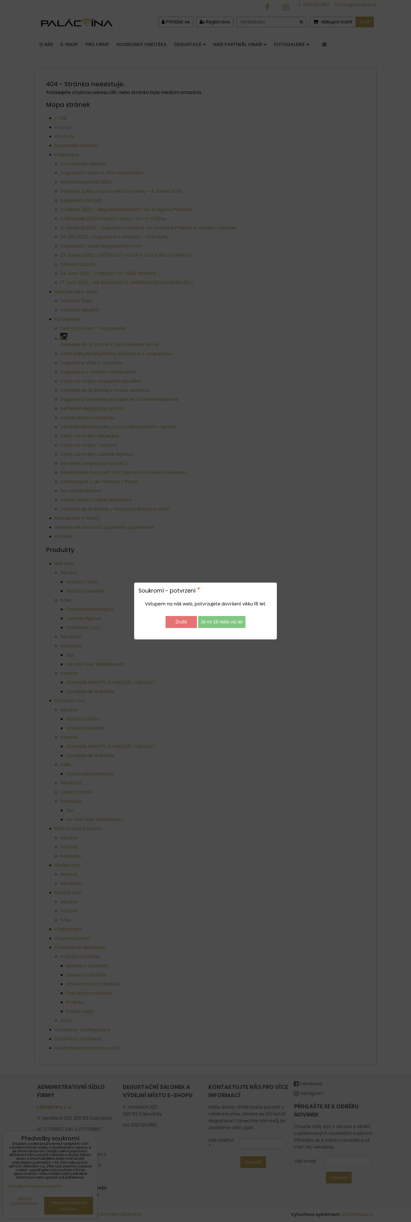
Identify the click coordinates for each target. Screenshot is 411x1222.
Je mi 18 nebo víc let (222, 621)
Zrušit (181, 621)
